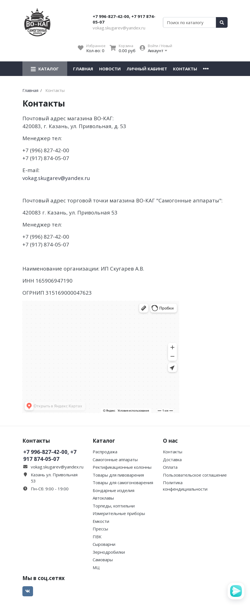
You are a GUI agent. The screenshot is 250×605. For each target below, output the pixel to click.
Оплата (170, 467)
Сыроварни (104, 544)
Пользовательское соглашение (195, 475)
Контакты (185, 68)
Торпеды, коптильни (114, 506)
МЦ (96, 567)
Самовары (103, 559)
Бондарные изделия (113, 490)
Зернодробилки (109, 552)
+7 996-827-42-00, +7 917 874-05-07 (124, 19)
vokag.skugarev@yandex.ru (119, 28)
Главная (83, 68)
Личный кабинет (147, 68)
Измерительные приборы (119, 513)
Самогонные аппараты (115, 459)
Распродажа (105, 451)
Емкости (101, 521)
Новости (110, 68)
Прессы (100, 529)
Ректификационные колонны (122, 467)
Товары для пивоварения (118, 475)
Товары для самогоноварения (123, 482)
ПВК (97, 536)
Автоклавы (103, 498)
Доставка (172, 459)
